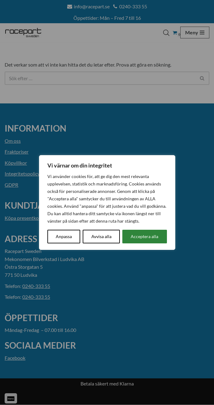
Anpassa (64, 236)
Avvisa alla (101, 236)
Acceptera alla (144, 236)
